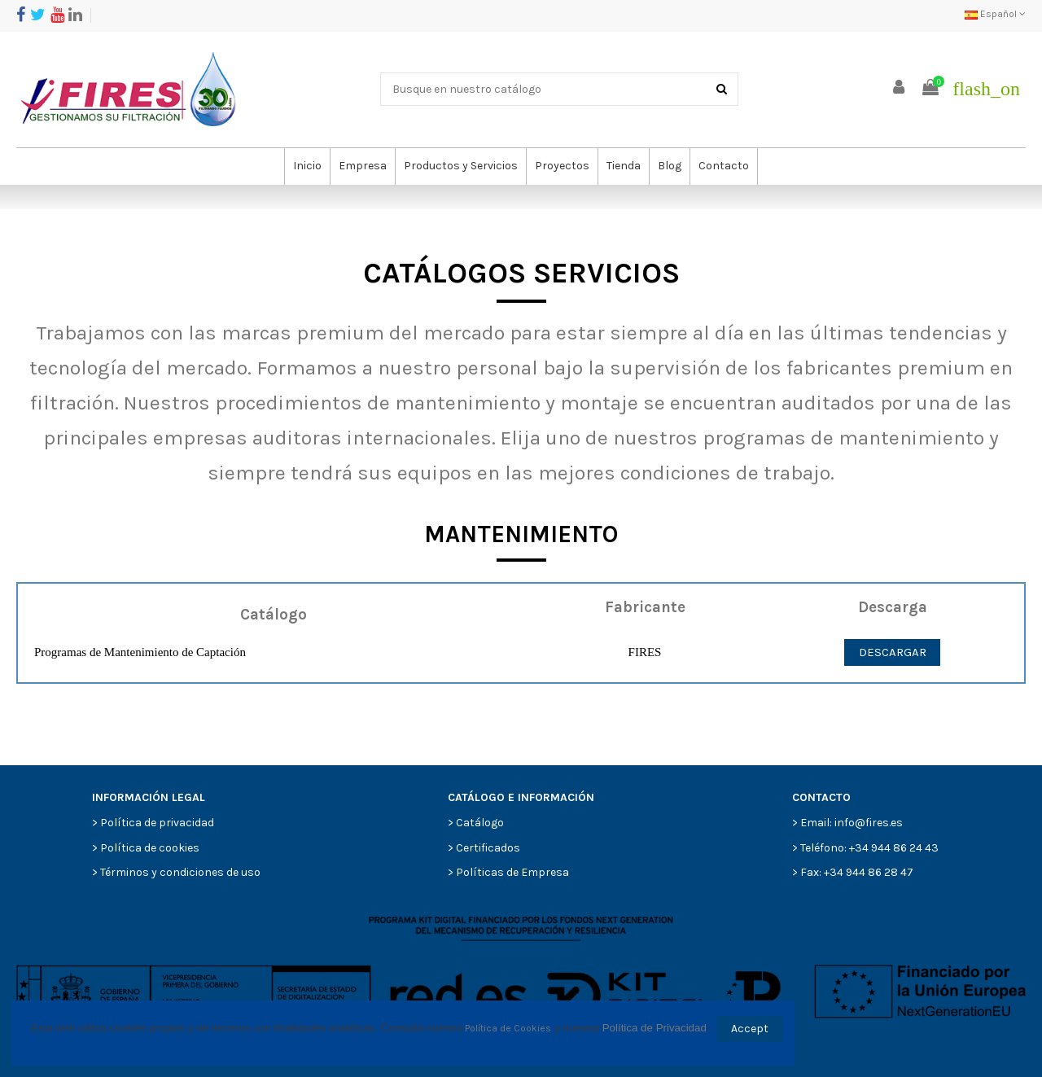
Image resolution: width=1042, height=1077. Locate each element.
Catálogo (480, 823)
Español (995, 14)
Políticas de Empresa (512, 872)
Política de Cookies (508, 1028)
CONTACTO (821, 797)
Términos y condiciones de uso (180, 872)
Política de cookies (149, 848)
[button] (362, 166)
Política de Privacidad (654, 1028)
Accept (749, 1028)
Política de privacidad (157, 823)
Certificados (488, 848)
